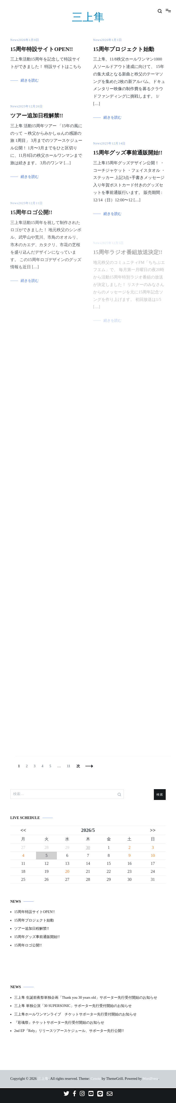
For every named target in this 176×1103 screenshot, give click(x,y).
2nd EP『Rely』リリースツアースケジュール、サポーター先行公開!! (69, 1031)
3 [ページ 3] (35, 766)
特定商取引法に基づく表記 (80, 966)
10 (153, 855)
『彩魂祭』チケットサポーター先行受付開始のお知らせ (59, 1022)
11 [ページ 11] (68, 766)
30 (88, 847)
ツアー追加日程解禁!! (36, 116)
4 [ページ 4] (43, 766)
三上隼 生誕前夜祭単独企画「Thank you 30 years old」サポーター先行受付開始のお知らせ (85, 997)
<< (23, 830)
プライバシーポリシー (30, 966)
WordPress (150, 1079)
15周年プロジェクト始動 (123, 49)
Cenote (96, 1079)
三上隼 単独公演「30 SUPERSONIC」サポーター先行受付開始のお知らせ (73, 1006)
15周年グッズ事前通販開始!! (127, 155)
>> (153, 830)
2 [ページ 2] (27, 766)
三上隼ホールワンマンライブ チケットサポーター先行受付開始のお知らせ (75, 1014)
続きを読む (30, 80)
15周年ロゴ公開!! (28, 945)
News (14, 40)
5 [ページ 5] (51, 766)
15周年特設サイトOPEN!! (41, 49)
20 (67, 871)
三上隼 (88, 17)
